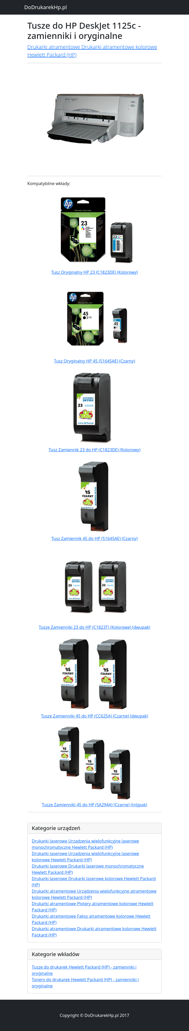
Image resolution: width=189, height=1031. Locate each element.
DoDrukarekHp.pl (45, 7)
